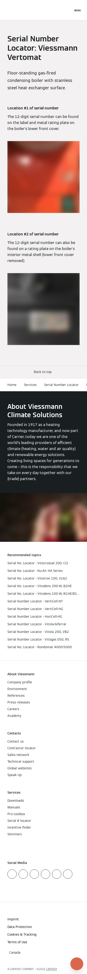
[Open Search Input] (67, 10)
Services (30, 385)
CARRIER (51, 969)
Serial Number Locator (61, 385)
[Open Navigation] (77, 10)
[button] (43, 372)
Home (11, 385)
